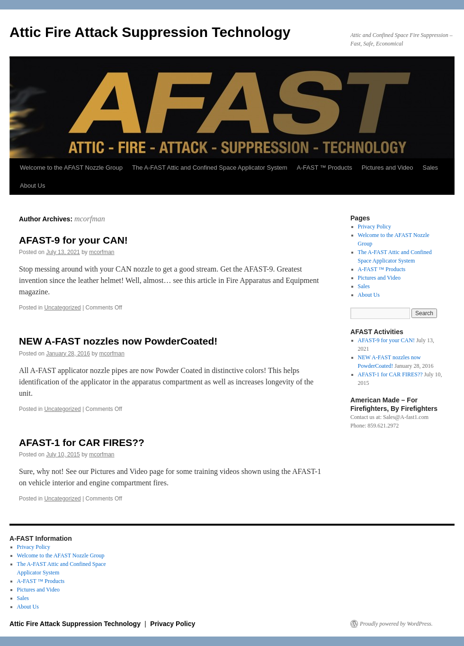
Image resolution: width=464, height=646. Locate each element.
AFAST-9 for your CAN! (73, 240)
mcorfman (89, 219)
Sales (430, 167)
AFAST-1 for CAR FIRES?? (81, 442)
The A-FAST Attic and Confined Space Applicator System (209, 167)
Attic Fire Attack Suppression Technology (149, 32)
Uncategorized (62, 307)
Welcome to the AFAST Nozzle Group (71, 167)
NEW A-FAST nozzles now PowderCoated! (118, 341)
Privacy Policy (374, 226)
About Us (32, 185)
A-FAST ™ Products (324, 167)
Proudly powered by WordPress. (396, 623)
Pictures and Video (387, 167)
